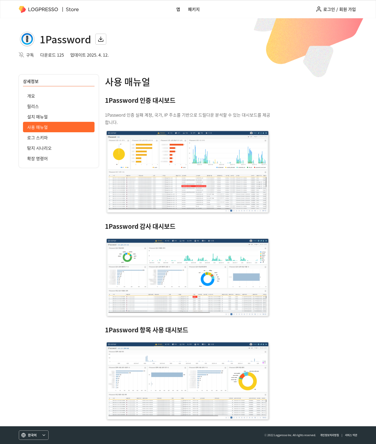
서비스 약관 (351, 435)
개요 (31, 96)
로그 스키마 (37, 137)
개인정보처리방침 (329, 435)
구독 (30, 55)
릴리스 (33, 106)
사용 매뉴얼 (37, 127)
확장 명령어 (37, 158)
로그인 (329, 9)
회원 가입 (347, 9)
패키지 (194, 9)
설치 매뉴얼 (37, 116)
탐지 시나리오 (39, 148)
